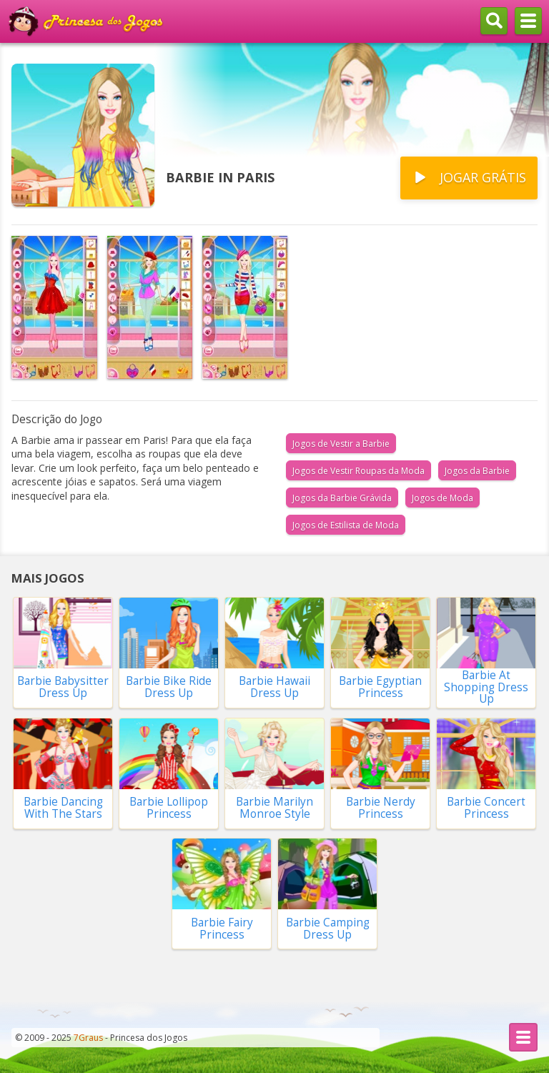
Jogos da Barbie (477, 471)
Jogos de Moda (442, 498)
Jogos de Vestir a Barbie (341, 443)
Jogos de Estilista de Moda (345, 525)
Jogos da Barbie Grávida (342, 498)
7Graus (88, 1038)
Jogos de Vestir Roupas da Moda (358, 471)
